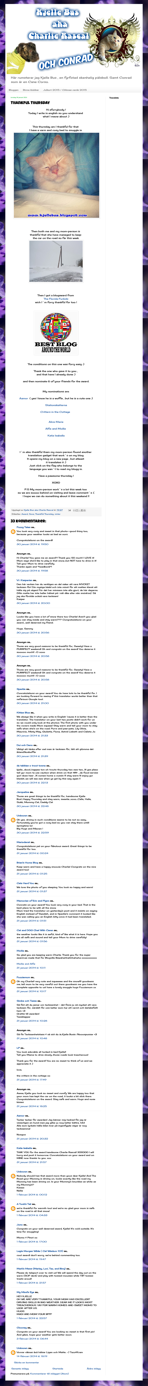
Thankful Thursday (44, 514)
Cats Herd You (25, 883)
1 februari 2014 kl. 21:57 (31, 1282)
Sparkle (21, 689)
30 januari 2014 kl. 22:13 (32, 782)
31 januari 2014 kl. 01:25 (32, 873)
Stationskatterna (56, 405)
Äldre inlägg (94, 1368)
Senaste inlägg (20, 1368)
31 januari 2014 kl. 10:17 (31, 991)
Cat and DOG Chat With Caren (35, 930)
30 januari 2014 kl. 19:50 (32, 544)
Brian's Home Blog (27, 862)
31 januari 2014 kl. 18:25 (32, 1106)
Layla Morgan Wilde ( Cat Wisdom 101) (40, 1251)
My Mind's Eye (25, 1292)
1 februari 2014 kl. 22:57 (32, 1318)
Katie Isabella (56, 435)
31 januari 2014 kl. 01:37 (32, 891)
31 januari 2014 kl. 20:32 (32, 1138)
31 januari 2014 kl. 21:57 (32, 1162)
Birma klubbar (31, 90)
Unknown (22, 815)
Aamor (24, 398)
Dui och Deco (25, 745)
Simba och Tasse (27, 1001)
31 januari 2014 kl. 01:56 (32, 941)
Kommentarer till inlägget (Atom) (49, 1373)
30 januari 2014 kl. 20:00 (33, 603)
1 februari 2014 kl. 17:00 (32, 1241)
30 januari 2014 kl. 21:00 (33, 703)
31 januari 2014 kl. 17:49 (31, 1079)
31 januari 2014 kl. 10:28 (32, 1020)
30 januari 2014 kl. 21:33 (32, 735)
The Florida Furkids (56, 298)
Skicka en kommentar (26, 1362)
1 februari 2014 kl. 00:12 (32, 1194)
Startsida (57, 1368)
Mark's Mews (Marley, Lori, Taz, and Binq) (41, 1268)
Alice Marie (56, 421)
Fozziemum (23, 977)
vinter (57, 514)
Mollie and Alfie (26, 963)
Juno (20, 1224)
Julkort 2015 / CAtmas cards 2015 (65, 90)
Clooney (22, 1327)
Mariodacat (23, 842)
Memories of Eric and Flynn (33, 900)
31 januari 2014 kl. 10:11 (31, 967)
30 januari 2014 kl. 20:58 (33, 656)
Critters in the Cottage (56, 411)
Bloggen (13, 90)
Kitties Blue (23, 712)
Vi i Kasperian (24, 580)
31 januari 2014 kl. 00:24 (32, 853)
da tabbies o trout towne (31, 765)
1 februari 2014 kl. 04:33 (32, 1215)
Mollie (20, 950)
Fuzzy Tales (23, 527)
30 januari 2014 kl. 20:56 (33, 632)
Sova (31, 514)
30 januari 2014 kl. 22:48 (33, 806)
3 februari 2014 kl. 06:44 (32, 1338)
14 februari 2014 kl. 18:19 (32, 1356)
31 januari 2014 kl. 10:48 (32, 1038)
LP (18, 1048)
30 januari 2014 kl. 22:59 (33, 832)
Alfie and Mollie (56, 428)
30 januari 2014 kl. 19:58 (32, 570)
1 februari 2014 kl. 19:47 (31, 1259)
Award (24, 514)
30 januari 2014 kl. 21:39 (32, 756)
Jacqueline (23, 792)
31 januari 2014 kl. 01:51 (31, 920)
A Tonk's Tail (24, 1204)
